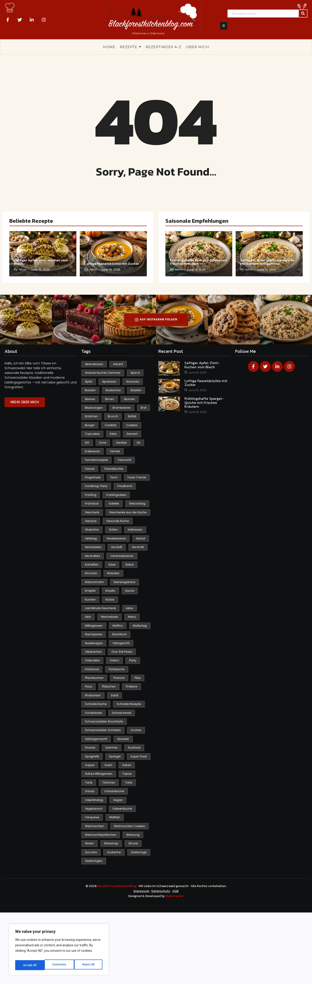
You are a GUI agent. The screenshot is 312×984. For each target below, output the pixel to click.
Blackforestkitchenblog (117, 957)
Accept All (88, 965)
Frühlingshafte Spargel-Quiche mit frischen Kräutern (197, 258)
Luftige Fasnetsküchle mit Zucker (110, 261)
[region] (59, 951)
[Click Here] (223, 26)
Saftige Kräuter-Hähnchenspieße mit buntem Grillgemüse (264, 258)
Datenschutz (160, 962)
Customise (30, 965)
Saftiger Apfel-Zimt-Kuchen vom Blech (38, 261)
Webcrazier (174, 967)
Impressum (141, 962)
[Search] (262, 13)
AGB (175, 962)
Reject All (60, 965)
